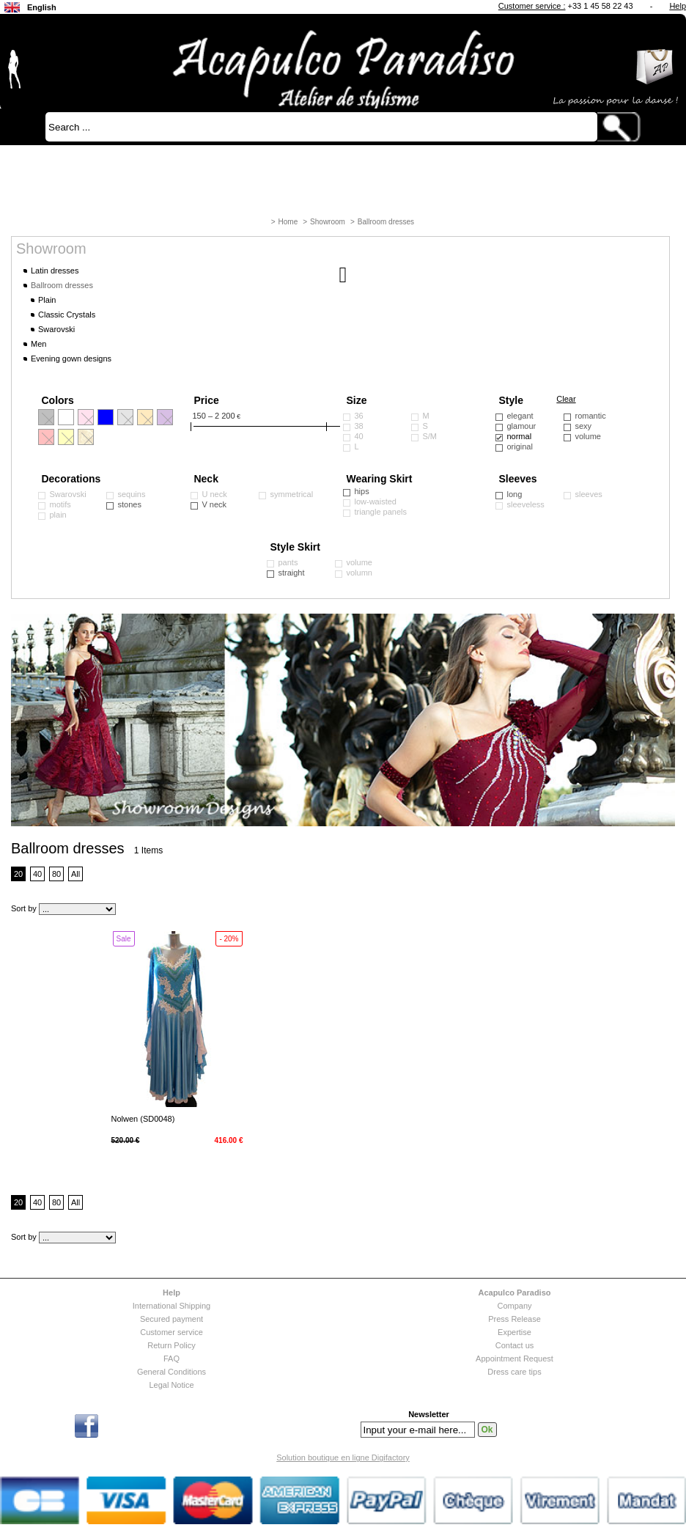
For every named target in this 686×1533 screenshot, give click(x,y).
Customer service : (532, 5)
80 (56, 874)
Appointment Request (514, 1358)
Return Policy (171, 1345)
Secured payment (171, 1319)
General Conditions (171, 1371)
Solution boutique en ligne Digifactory (343, 1457)
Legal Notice (171, 1385)
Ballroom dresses (386, 222)
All (75, 874)
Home (288, 222)
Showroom (327, 222)
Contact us (514, 1345)
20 (18, 874)
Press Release (514, 1319)
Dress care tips (514, 1371)
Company (514, 1305)
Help (677, 5)
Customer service (171, 1332)
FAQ (171, 1358)
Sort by (24, 908)
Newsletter (428, 1415)
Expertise (514, 1332)
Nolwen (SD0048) (143, 1118)
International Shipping (171, 1305)
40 (37, 874)
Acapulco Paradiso (514, 1292)
